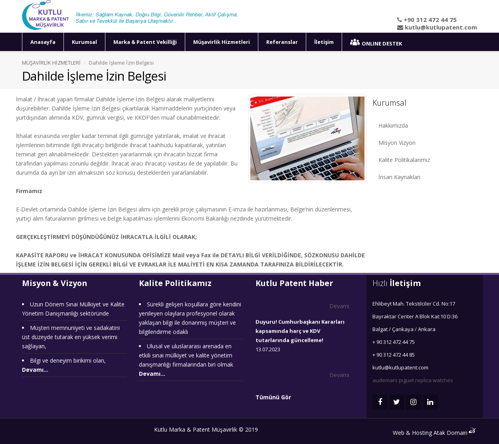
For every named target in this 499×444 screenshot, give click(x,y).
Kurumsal (84, 41)
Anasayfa (42, 41)
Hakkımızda (393, 125)
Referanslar (282, 41)
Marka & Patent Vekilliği (145, 41)
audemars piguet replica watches (412, 380)
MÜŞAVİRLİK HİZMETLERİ (51, 62)
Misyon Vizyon (397, 142)
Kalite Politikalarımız (404, 160)
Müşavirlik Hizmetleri (221, 41)
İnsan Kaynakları (399, 177)
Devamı (339, 306)
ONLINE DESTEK (376, 43)
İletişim (324, 41)
